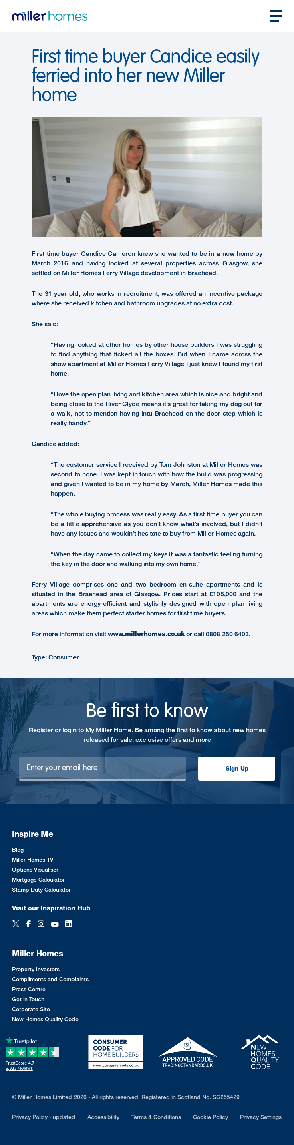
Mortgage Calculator (38, 879)
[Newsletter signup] (102, 769)
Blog (18, 849)
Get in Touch (28, 999)
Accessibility (103, 1116)
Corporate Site (31, 1009)
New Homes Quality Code (45, 1019)
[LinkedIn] (69, 924)
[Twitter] (16, 924)
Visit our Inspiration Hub (51, 908)
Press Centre (29, 989)
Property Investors (36, 969)
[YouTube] (55, 924)
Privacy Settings (261, 1116)
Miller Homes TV (33, 859)
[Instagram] (41, 924)
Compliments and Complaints (50, 979)
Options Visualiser (35, 869)
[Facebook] (28, 924)
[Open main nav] (276, 16)
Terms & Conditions (156, 1116)
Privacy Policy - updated (43, 1116)
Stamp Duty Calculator (41, 889)
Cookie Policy (210, 1116)
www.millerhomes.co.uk (146, 634)
